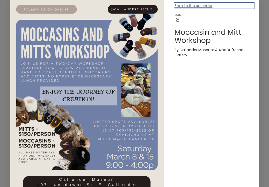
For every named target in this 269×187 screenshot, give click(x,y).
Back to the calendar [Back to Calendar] (194, 5)
